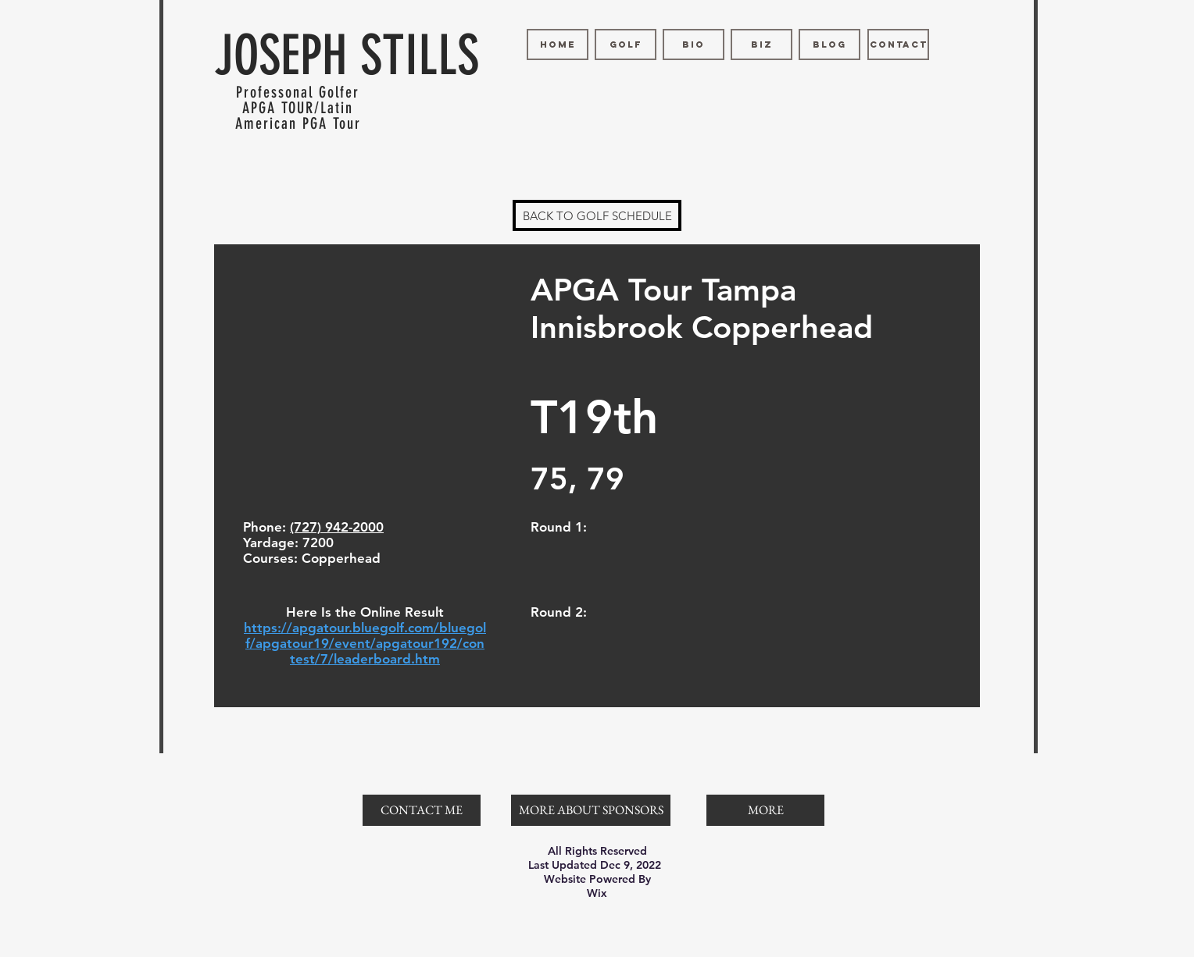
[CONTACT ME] (422, 810)
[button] (765, 810)
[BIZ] (761, 44)
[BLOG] (829, 44)
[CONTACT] (898, 44)
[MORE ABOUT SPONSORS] (590, 810)
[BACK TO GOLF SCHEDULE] (597, 215)
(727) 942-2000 (337, 527)
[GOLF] (625, 44)
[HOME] (557, 44)
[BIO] (693, 44)
